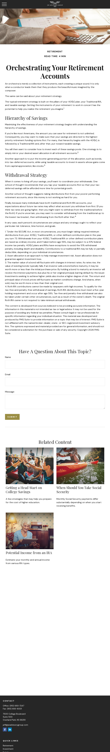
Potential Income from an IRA (29, 552)
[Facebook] (5, 729)
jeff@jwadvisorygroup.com (15, 725)
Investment (8, 749)
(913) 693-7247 (17, 705)
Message (9, 391)
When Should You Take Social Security (78, 489)
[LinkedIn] (10, 729)
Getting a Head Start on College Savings (24, 489)
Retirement (8, 745)
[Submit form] (12, 417)
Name (8, 357)
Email (7, 374)
